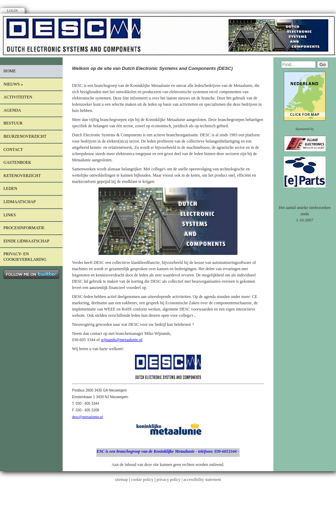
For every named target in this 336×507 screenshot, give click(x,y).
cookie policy (142, 479)
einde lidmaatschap (26, 241)
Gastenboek (17, 162)
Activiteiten (17, 97)
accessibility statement (202, 479)
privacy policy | (170, 479)
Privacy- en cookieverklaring (24, 256)
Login (12, 11)
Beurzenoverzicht (24, 136)
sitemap (121, 479)
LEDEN (10, 188)
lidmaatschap (19, 201)
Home (9, 71)
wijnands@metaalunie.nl (121, 339)
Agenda (12, 110)
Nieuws (13, 84)
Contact (13, 149)
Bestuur (13, 123)
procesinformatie (24, 227)
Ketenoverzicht (22, 175)
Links (9, 214)
